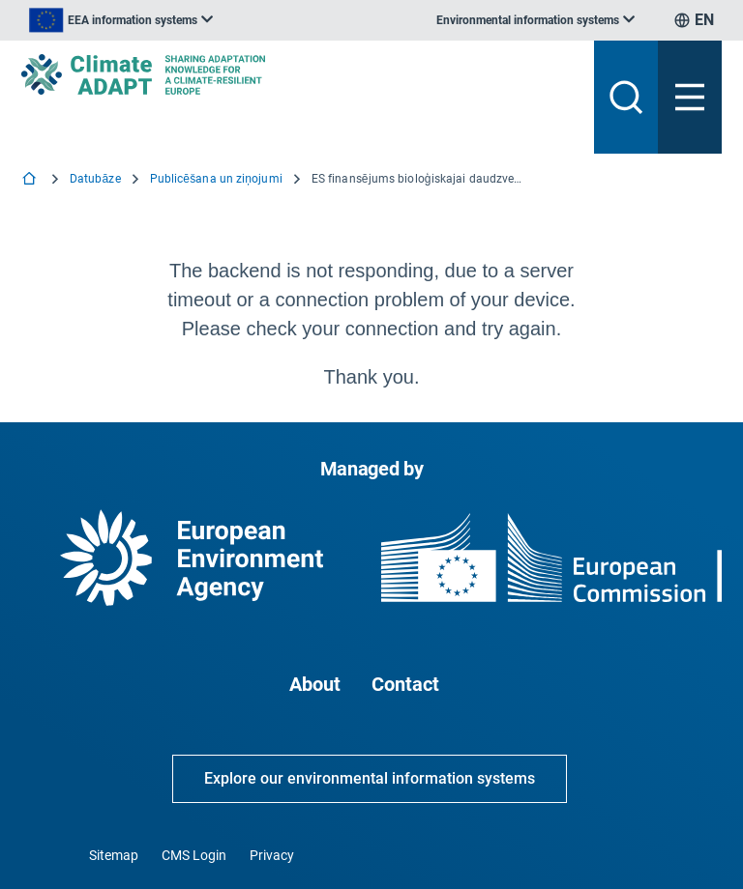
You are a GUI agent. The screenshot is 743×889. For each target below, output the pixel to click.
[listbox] (121, 20)
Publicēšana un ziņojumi (216, 179)
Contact (405, 684)
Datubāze (95, 179)
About (315, 684)
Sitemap (113, 855)
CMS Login (194, 855)
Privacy (272, 855)
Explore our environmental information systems (369, 778)
